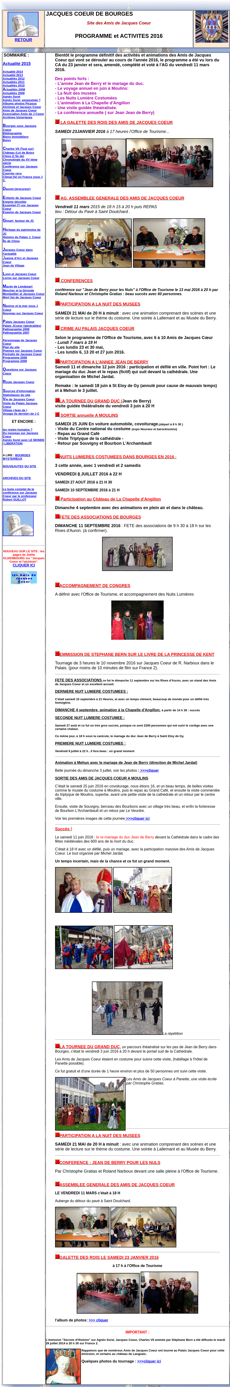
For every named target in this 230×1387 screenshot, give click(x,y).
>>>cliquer (149, 770)
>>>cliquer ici (149, 1361)
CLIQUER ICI (24, 565)
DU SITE (30, 466)
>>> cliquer (98, 1320)
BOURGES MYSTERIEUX (16, 456)
